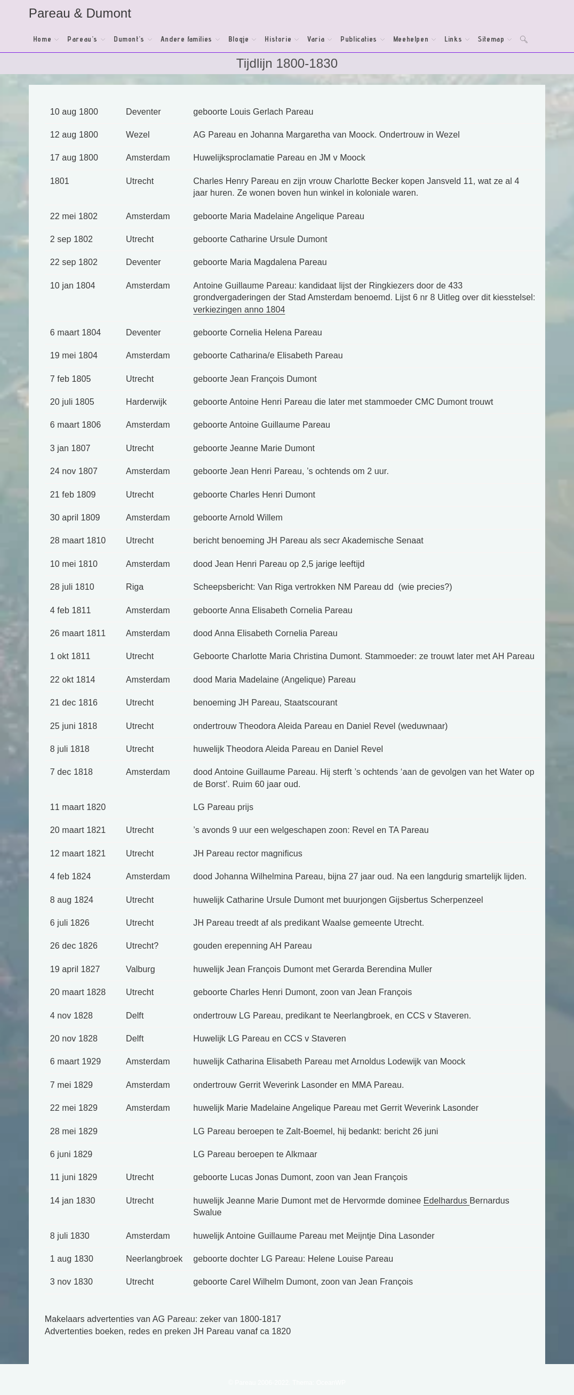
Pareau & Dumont (80, 13)
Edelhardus (447, 1200)
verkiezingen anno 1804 (239, 309)
